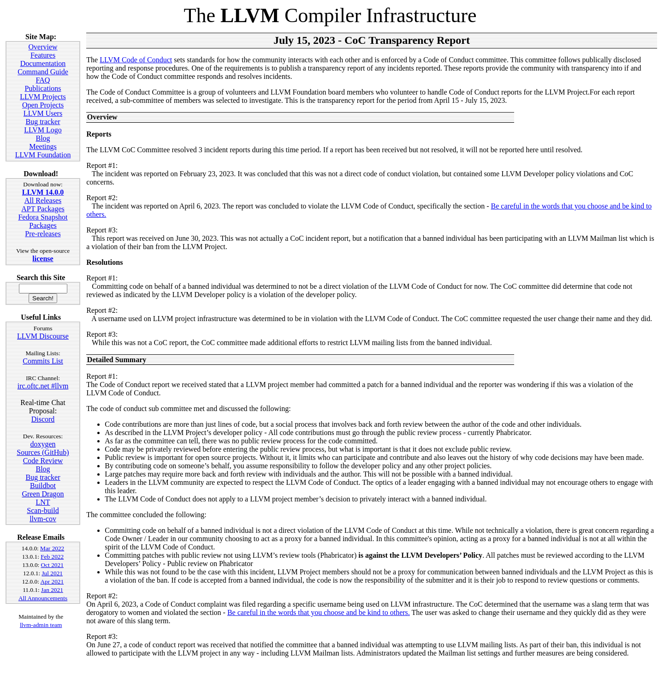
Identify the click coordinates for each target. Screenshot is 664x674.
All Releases (42, 200)
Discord (43, 419)
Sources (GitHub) (43, 452)
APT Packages (42, 209)
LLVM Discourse (43, 336)
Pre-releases (42, 234)
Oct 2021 (52, 564)
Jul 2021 (52, 573)
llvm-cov (43, 519)
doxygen (42, 444)
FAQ (43, 80)
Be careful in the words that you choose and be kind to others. (318, 612)
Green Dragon (43, 494)
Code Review (43, 461)
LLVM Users (43, 113)
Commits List (43, 361)
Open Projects (43, 105)
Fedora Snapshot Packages (42, 221)
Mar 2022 (52, 548)
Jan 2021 (52, 589)
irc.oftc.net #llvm (43, 386)
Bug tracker (42, 121)
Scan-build (43, 510)
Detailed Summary (116, 360)
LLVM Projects (42, 97)
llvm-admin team (41, 624)
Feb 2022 (52, 556)
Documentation (43, 63)
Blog (43, 138)
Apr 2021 (52, 581)
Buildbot (43, 485)
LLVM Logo (43, 130)
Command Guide (43, 72)
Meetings (43, 146)
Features (42, 55)
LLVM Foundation (43, 155)
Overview (42, 47)
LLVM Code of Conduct (136, 60)
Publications (42, 88)
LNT (43, 502)
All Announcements (42, 598)
